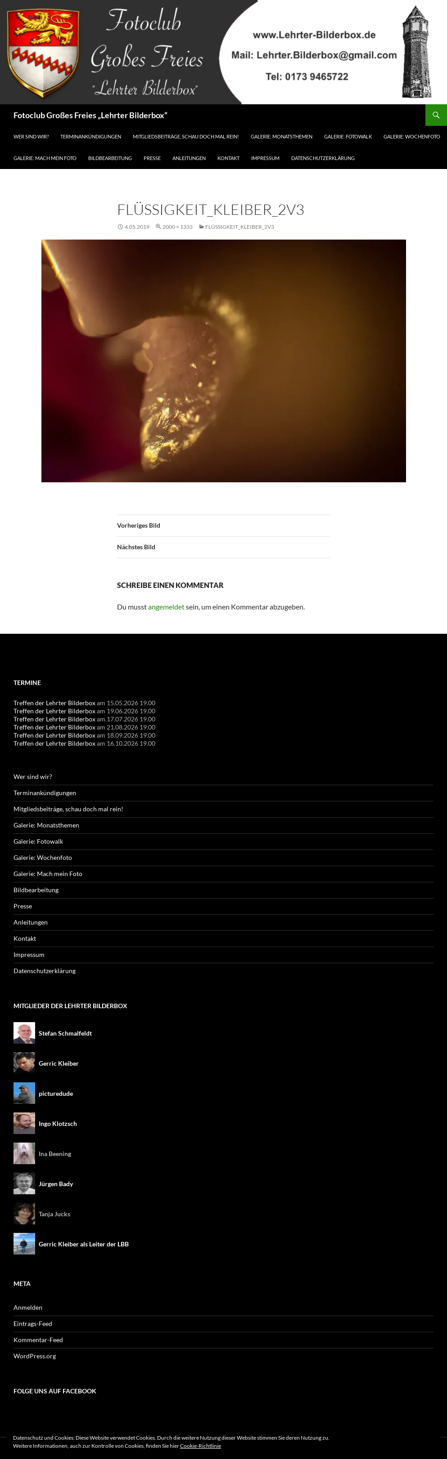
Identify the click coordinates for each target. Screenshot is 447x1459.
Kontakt (228, 158)
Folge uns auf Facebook (55, 1391)
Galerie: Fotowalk (348, 136)
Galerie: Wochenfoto (412, 136)
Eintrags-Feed (33, 1323)
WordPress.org (35, 1356)
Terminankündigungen (90, 136)
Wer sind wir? (31, 136)
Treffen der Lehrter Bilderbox (54, 703)
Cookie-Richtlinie (200, 1445)
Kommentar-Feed (38, 1339)
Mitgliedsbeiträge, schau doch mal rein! (186, 136)
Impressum (265, 158)
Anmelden (28, 1307)
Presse (152, 158)
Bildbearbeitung (110, 158)
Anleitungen (189, 158)
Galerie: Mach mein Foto (45, 158)
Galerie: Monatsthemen (281, 136)
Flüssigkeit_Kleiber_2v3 (239, 226)
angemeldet (166, 606)
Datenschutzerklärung (323, 158)
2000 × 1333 (178, 226)
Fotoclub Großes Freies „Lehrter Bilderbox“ (90, 115)
